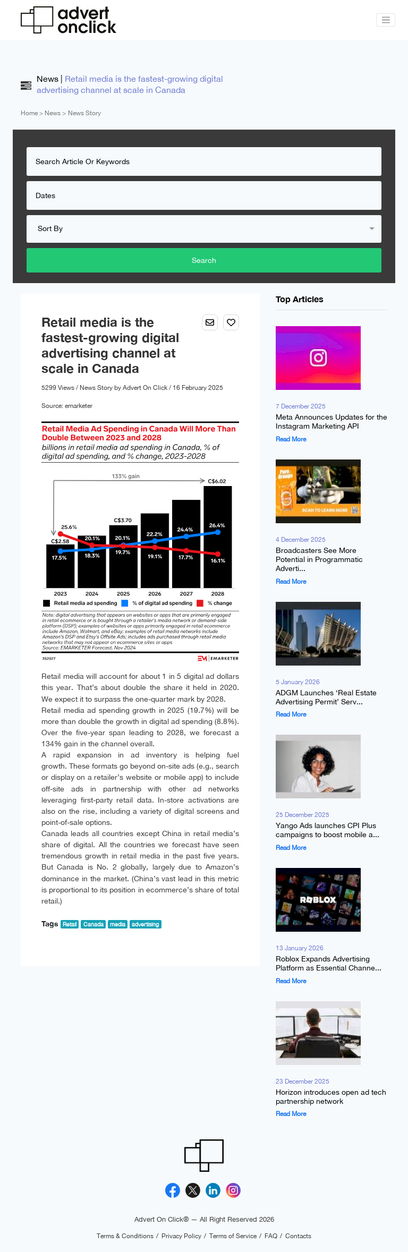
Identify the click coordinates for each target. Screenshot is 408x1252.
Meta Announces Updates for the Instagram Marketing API (331, 422)
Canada (93, 924)
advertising (145, 924)
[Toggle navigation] (385, 20)
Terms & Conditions (125, 1236)
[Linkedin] (213, 1191)
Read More (291, 439)
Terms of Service (233, 1236)
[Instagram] (233, 1191)
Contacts (298, 1236)
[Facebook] (173, 1191)
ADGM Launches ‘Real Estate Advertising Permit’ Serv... (326, 697)
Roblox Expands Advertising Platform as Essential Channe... (328, 963)
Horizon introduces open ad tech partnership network (331, 1096)
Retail (69, 924)
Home (29, 113)
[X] (193, 1191)
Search (204, 260)
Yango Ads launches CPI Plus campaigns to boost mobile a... (327, 830)
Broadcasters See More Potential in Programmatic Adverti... (319, 559)
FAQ (271, 1236)
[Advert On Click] (68, 19)
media (117, 924)
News (53, 113)
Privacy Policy (181, 1236)
